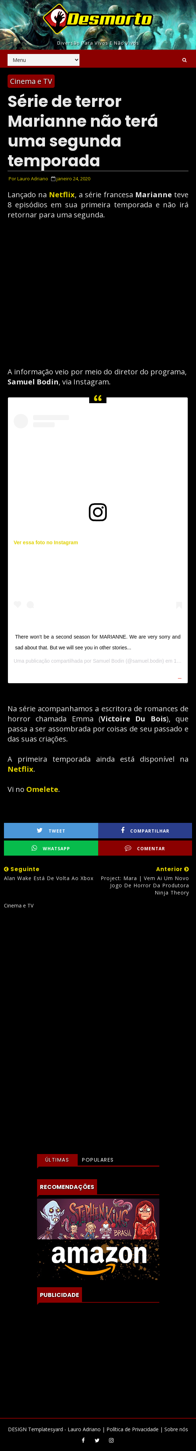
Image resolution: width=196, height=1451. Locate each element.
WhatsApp (51, 848)
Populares (98, 1159)
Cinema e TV (31, 81)
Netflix (62, 194)
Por (28, 178)
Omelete (42, 789)
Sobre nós (176, 1429)
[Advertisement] (98, 978)
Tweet (51, 830)
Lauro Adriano (84, 1429)
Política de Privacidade (132, 1429)
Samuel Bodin (108, 661)
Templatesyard (45, 1429)
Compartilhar (145, 830)
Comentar (145, 848)
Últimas (57, 1159)
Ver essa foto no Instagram (46, 542)
